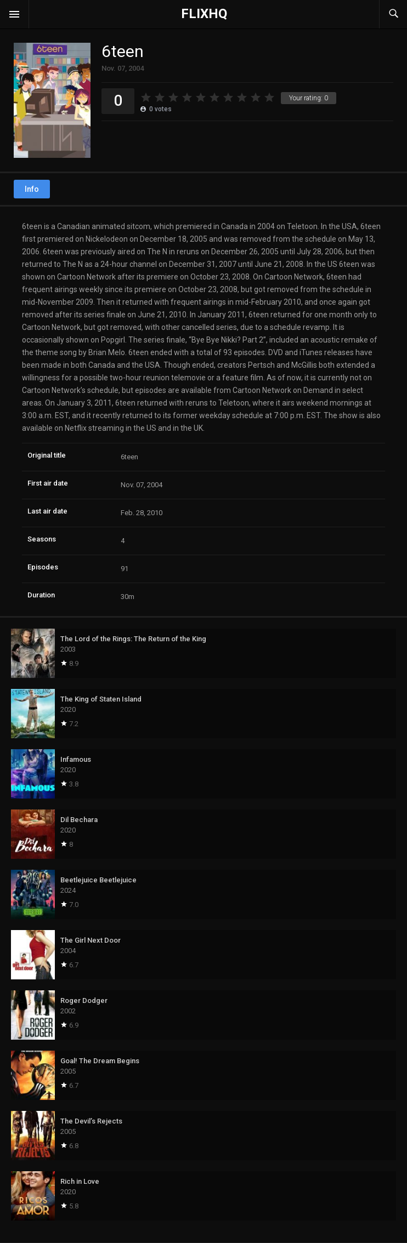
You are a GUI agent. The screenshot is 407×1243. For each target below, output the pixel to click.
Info (32, 189)
